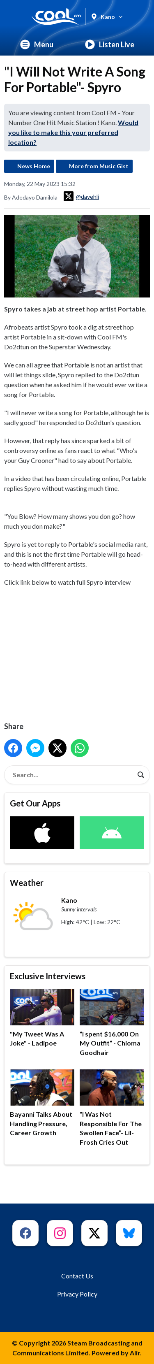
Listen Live (109, 44)
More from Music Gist (99, 166)
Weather (27, 883)
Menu (36, 44)
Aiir (135, 1353)
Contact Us (77, 1276)
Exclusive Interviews (47, 976)
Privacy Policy (77, 1294)
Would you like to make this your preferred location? (73, 132)
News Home (33, 166)
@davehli (81, 196)
